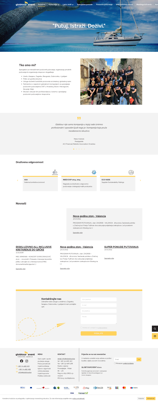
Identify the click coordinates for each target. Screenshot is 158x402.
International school (124, 4)
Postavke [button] (141, 398)
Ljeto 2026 (68, 4)
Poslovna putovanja (104, 4)
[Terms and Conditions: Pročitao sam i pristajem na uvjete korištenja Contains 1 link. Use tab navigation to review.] (94, 327)
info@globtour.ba (25, 372)
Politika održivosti (44, 376)
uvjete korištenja (102, 327)
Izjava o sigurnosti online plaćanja (44, 370)
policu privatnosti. (79, 398)
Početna (41, 4)
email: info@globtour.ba (66, 359)
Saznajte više (78, 233)
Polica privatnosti (44, 364)
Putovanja (54, 4)
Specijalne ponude (85, 4)
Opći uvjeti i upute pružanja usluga (44, 360)
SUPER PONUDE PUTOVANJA (121, 246)
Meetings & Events (144, 4)
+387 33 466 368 (25, 369)
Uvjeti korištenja (43, 366)
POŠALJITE (98, 333)
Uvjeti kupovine (43, 373)
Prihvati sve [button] (150, 398)
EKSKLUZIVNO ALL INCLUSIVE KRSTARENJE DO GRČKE (34, 248)
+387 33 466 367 (24, 366)
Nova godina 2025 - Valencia (89, 216)
